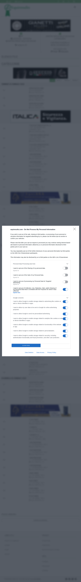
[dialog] (40, 291)
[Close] (75, 230)
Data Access (40, 352)
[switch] (65, 268)
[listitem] (40, 264)
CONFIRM (26, 345)
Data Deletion (29, 352)
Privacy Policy (51, 352)
